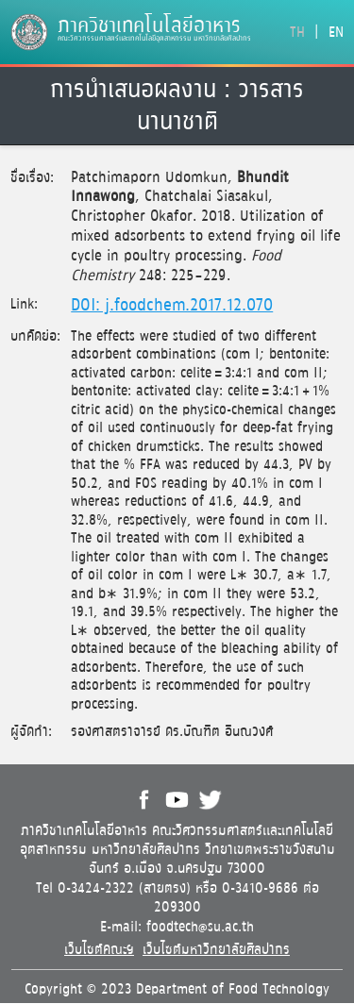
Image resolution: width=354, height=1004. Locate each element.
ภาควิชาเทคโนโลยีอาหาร (149, 26)
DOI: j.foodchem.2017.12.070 (172, 306)
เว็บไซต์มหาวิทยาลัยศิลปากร (216, 950)
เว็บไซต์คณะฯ (99, 950)
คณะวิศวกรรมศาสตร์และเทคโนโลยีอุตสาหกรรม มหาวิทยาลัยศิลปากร (154, 38)
